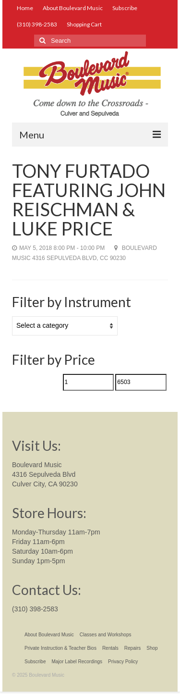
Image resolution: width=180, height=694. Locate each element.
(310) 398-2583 (35, 609)
